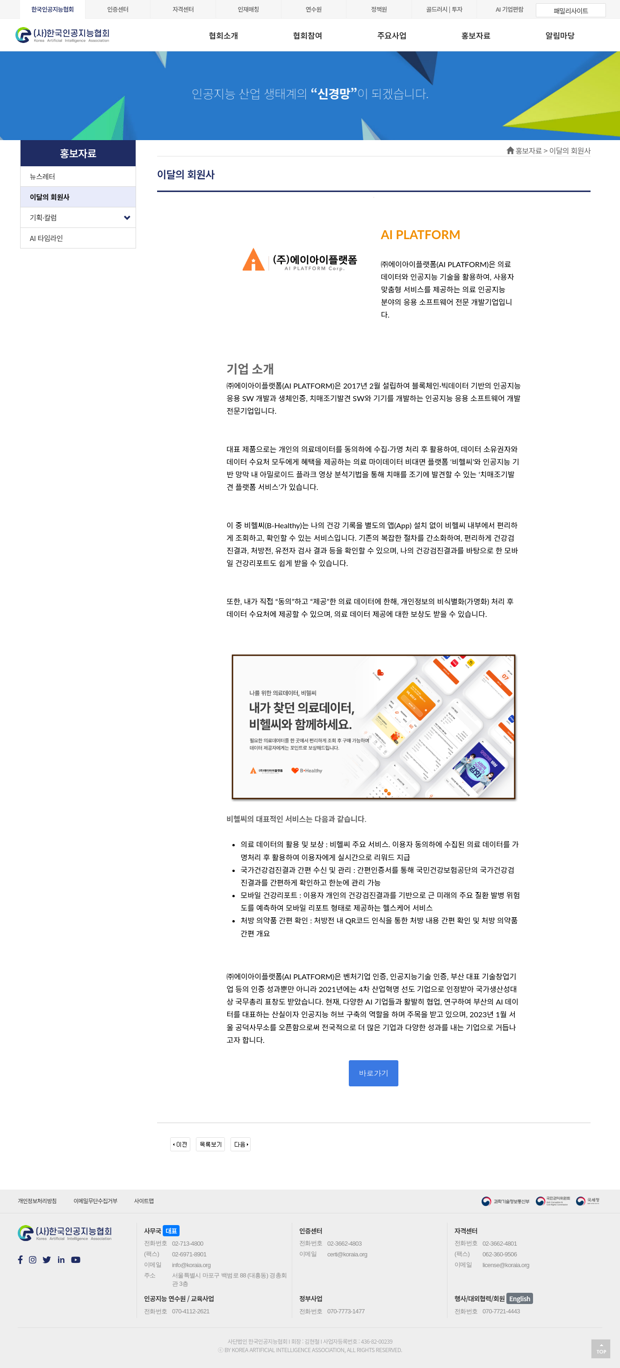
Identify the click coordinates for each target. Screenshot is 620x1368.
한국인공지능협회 (52, 9)
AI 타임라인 (46, 238)
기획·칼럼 (83, 215)
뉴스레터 (42, 176)
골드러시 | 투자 (444, 9)
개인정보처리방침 (37, 1201)
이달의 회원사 (50, 197)
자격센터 (183, 9)
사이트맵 (144, 1201)
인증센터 (117, 9)
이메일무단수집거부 (95, 1201)
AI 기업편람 (509, 9)
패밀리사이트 (571, 10)
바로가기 (374, 1073)
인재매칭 (248, 9)
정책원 (379, 9)
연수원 (314, 9)
